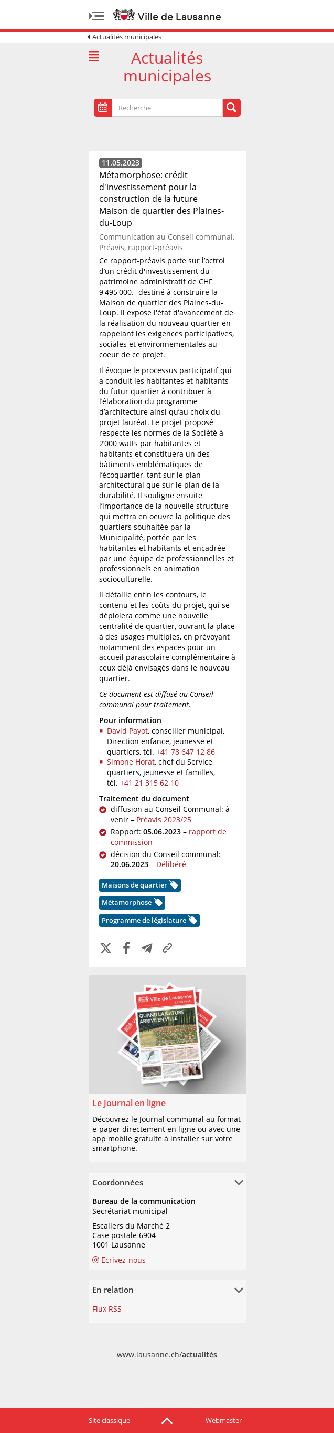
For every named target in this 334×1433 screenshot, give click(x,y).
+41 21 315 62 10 (149, 783)
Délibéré (171, 864)
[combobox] (167, 108)
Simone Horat (131, 762)
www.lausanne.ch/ (167, 1354)
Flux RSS (107, 1309)
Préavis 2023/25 (163, 819)
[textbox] (141, 108)
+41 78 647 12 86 (185, 752)
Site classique (109, 1420)
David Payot (127, 731)
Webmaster (224, 1420)
